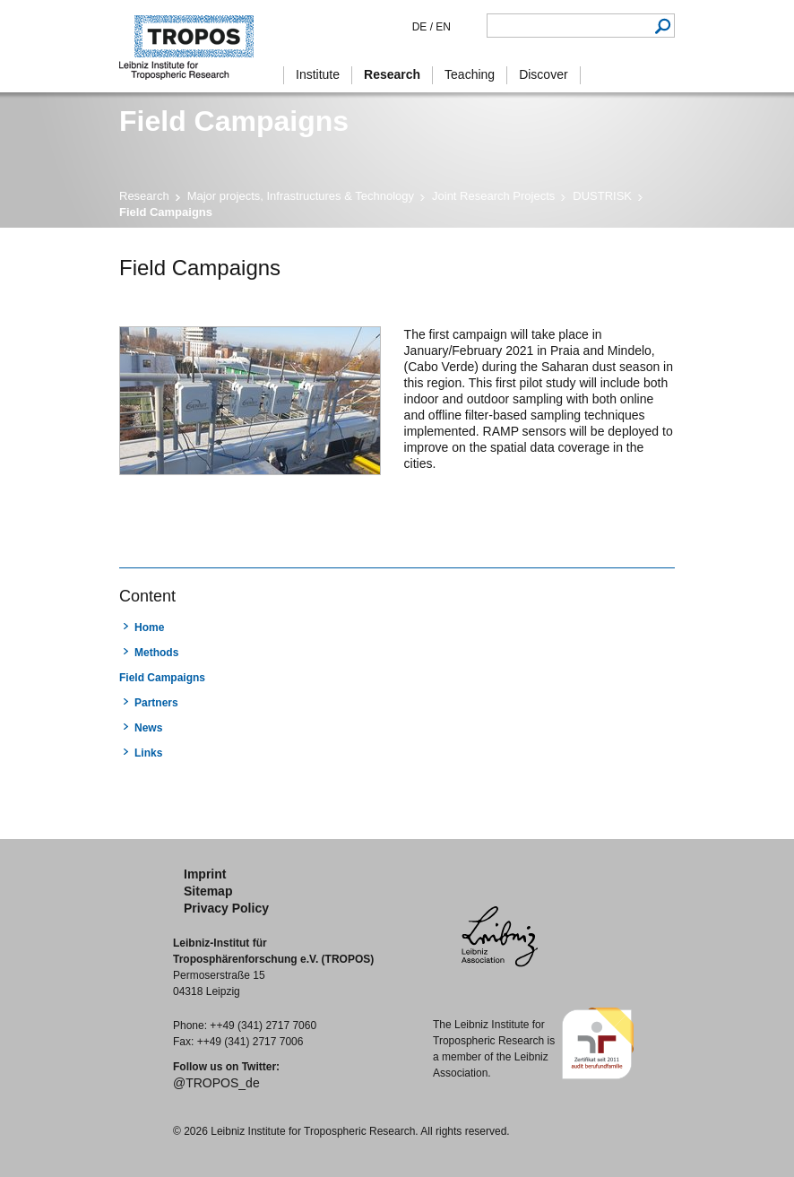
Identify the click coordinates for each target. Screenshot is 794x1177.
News (148, 728)
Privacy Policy (226, 908)
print (130, 535)
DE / (422, 27)
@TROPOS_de (216, 1083)
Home (149, 627)
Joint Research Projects (493, 196)
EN (442, 27)
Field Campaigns (162, 677)
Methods (156, 652)
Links (148, 753)
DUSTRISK (602, 196)
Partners (156, 703)
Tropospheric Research (195, 46)
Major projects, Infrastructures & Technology (300, 196)
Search (662, 25)
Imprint (205, 874)
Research (144, 196)
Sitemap (208, 891)
